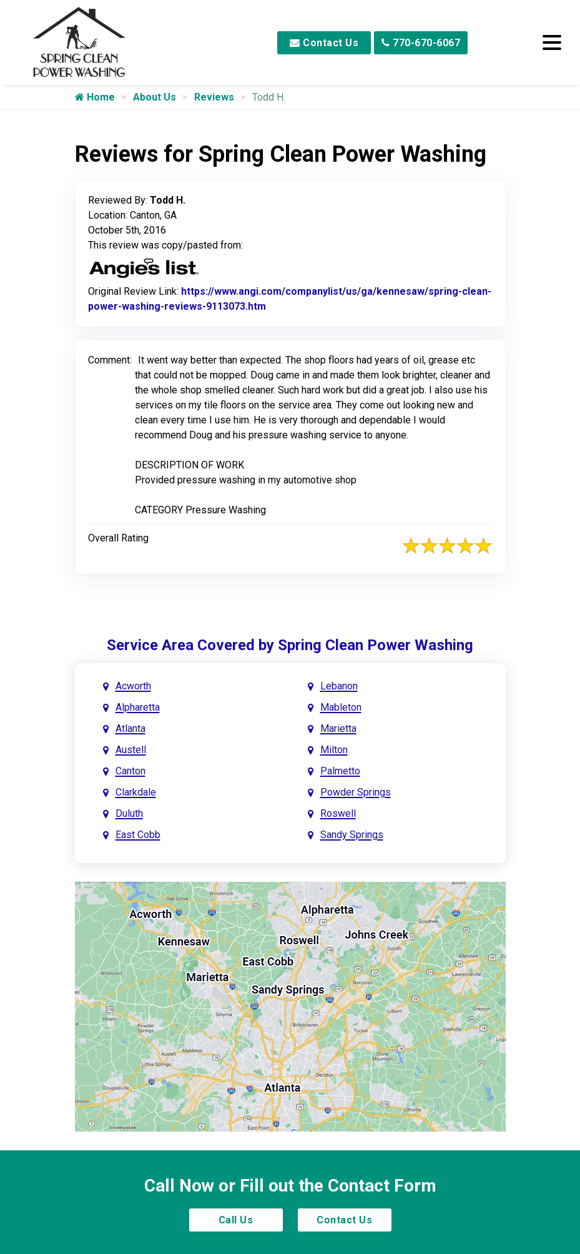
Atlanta (130, 728)
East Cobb (138, 835)
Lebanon (339, 686)
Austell (131, 750)
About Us (154, 97)
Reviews (214, 97)
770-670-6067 (420, 43)
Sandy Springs (351, 835)
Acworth (133, 686)
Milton (334, 750)
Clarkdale (136, 792)
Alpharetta (138, 707)
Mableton (340, 707)
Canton (130, 771)
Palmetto (340, 771)
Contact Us (324, 43)
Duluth (129, 813)
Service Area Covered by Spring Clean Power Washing (290, 645)
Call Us (236, 1220)
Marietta (338, 728)
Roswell (338, 813)
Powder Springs (355, 792)
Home (95, 97)
